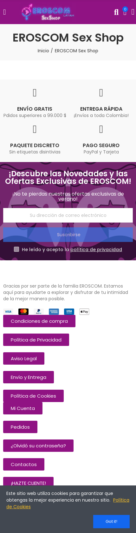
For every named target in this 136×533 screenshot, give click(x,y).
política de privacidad (96, 249)
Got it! (111, 521)
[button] (39, 321)
